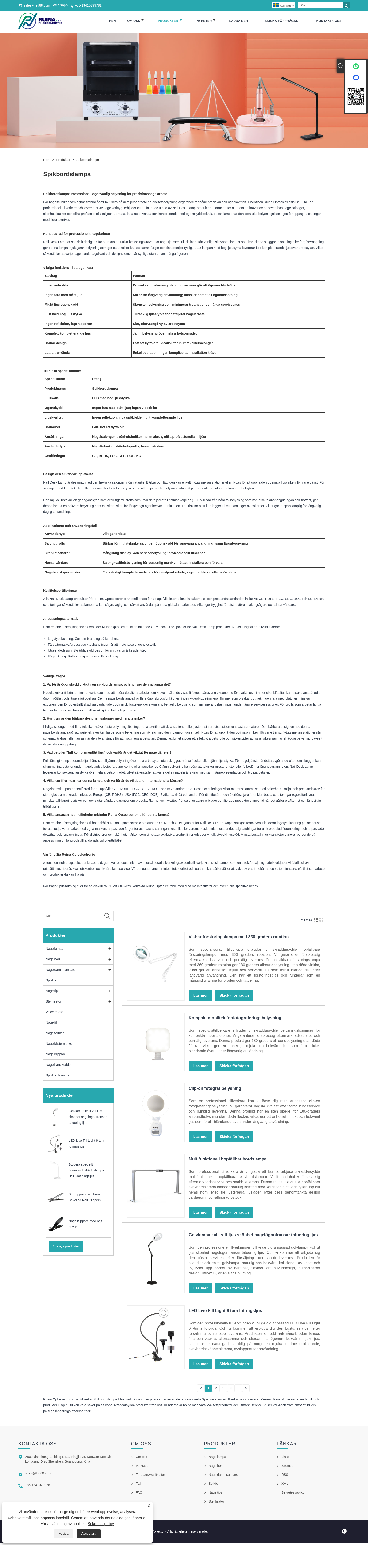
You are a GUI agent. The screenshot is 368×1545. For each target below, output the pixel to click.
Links (285, 1459)
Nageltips (52, 993)
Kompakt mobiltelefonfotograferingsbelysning (235, 1019)
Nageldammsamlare (60, 971)
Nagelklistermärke (59, 1045)
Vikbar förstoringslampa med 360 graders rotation (239, 938)
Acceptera (88, 1533)
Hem (112, 21)
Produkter (170, 21)
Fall (138, 1485)
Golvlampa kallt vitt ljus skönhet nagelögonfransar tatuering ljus (253, 1236)
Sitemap (287, 1467)
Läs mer (200, 997)
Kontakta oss (329, 21)
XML (284, 1485)
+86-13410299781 (88, 5)
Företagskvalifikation (151, 1476)
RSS (284, 1476)
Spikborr (52, 982)
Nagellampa (54, 950)
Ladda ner (238, 21)
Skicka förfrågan (282, 21)
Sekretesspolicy (101, 1524)
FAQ (139, 1494)
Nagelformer (55, 1035)
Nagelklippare (56, 1056)
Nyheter (205, 21)
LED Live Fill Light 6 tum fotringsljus (225, 1312)
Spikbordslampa (87, 162)
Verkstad (142, 1467)
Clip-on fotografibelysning (215, 1090)
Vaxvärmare (54, 1014)
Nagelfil (51, 1024)
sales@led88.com (37, 5)
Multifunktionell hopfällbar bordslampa (228, 1161)
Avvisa (63, 1533)
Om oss (135, 21)
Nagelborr (53, 961)
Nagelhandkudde (58, 1066)
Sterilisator (53, 1003)
